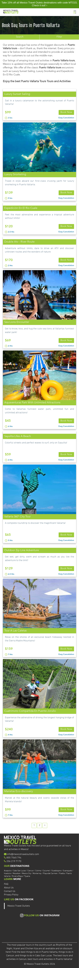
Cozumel (46, 871)
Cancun (31, 871)
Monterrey (37, 873)
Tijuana (27, 876)
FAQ (6, 884)
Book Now (66, 112)
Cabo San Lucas (19, 871)
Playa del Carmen (50, 873)
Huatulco (8, 873)
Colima (38, 871)
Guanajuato (67, 871)
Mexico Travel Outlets (18, 905)
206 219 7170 (13, 861)
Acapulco (8, 871)
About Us (9, 887)
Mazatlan (17, 873)
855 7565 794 (13, 857)
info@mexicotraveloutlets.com (23, 854)
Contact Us (9, 891)
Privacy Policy (11, 894)
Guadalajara (56, 871)
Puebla (62, 873)
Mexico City (27, 873)
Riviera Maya (17, 876)
